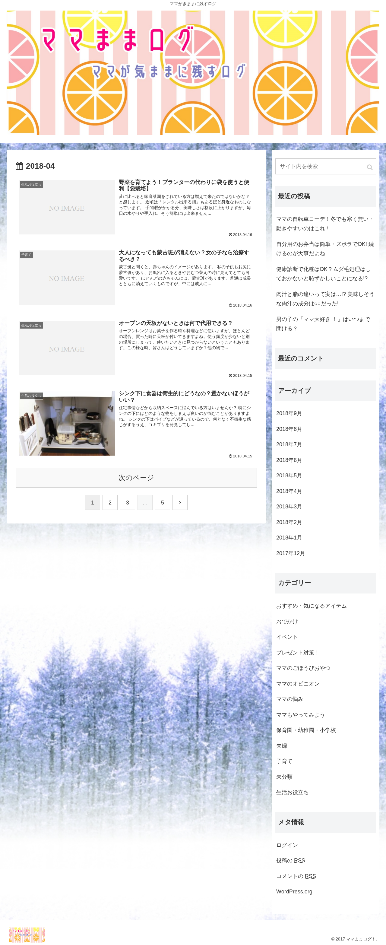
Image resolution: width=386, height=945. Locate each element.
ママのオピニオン (298, 684)
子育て (284, 761)
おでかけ (287, 622)
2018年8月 (289, 429)
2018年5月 (289, 475)
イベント (287, 637)
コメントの (296, 876)
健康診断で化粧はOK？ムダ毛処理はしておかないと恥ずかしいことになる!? (323, 274)
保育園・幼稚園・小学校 (306, 730)
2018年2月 (289, 522)
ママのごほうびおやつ (303, 668)
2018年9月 (289, 413)
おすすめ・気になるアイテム (311, 606)
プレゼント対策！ (298, 653)
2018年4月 (289, 491)
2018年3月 (289, 507)
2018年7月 (289, 444)
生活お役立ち (292, 792)
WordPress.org (294, 892)
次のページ (136, 478)
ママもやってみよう (300, 715)
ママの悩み (289, 699)
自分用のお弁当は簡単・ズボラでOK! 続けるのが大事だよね (325, 249)
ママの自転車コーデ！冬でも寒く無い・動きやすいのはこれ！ (325, 224)
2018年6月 (289, 460)
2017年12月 (290, 553)
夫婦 (281, 746)
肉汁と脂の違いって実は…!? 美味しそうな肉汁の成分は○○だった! (325, 299)
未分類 (284, 777)
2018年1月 (289, 538)
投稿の (290, 861)
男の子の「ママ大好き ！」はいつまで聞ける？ (323, 324)
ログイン (287, 845)
